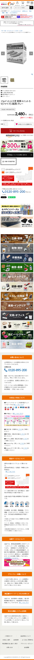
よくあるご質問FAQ (27, 640)
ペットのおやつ (13, 12)
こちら (20, 429)
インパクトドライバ (16, 11)
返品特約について (26, 636)
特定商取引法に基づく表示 (9, 643)
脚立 (7, 12)
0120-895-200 (15, 191)
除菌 (3, 12)
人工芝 (16, 30)
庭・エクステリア (9, 30)
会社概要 (26, 647)
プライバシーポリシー (27, 643)
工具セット (25, 11)
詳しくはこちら (18, 405)
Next (31, 53)
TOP (2, 30)
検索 (31, 7)
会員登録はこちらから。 (11, 558)
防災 (30, 11)
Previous (3, 53)
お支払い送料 (6, 640)
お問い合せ (9, 647)
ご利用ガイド (8, 636)
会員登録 (15, 640)
